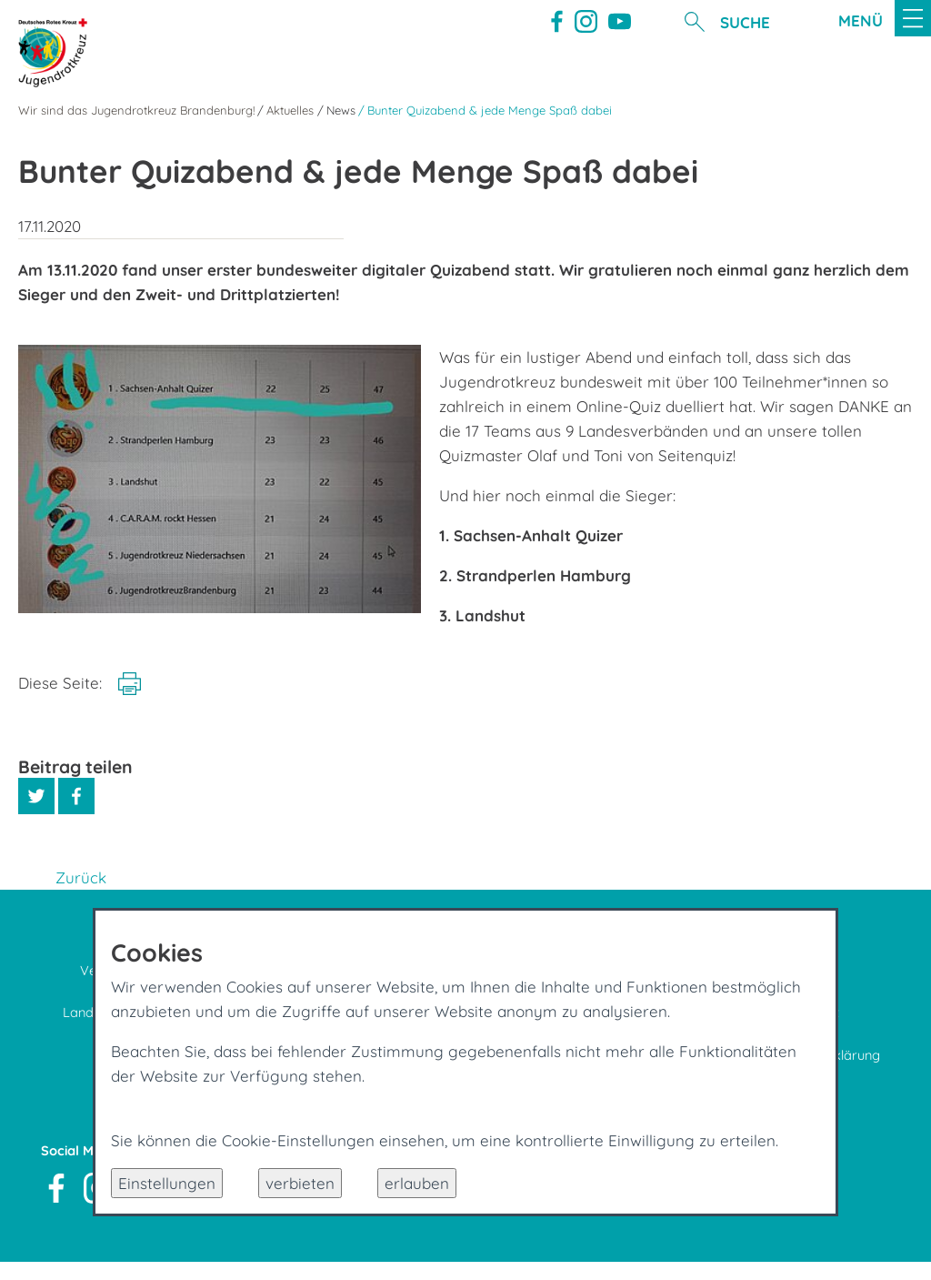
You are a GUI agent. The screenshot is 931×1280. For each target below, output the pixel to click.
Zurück (80, 877)
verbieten (300, 1183)
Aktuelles (290, 110)
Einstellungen (166, 1183)
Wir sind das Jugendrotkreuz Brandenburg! (136, 110)
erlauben (417, 1183)
